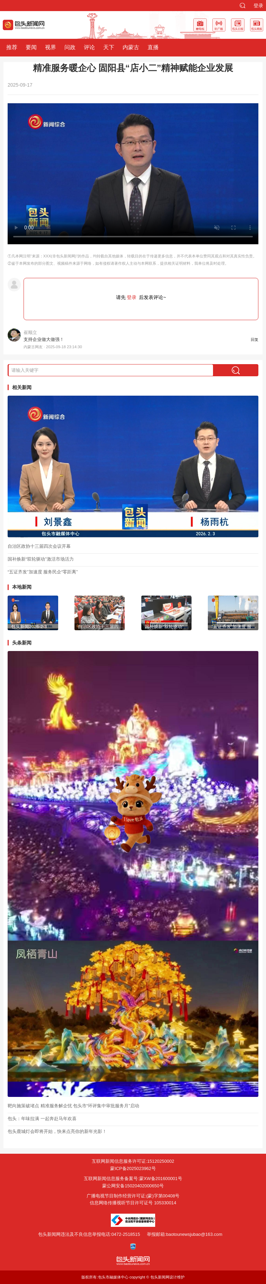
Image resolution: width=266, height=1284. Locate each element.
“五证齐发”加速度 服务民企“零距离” (43, 571)
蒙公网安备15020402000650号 (133, 1185)
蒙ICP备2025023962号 (133, 1168)
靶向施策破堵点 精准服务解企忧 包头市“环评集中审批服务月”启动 (73, 1105)
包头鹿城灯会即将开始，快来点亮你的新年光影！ (57, 1131)
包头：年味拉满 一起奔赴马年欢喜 (42, 1118)
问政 (70, 47)
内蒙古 (131, 47)
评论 (89, 47)
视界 (50, 47)
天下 (108, 47)
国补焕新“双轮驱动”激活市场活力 (41, 559)
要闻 (31, 47)
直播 (153, 47)
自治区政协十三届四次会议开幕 (39, 546)
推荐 (11, 47)
